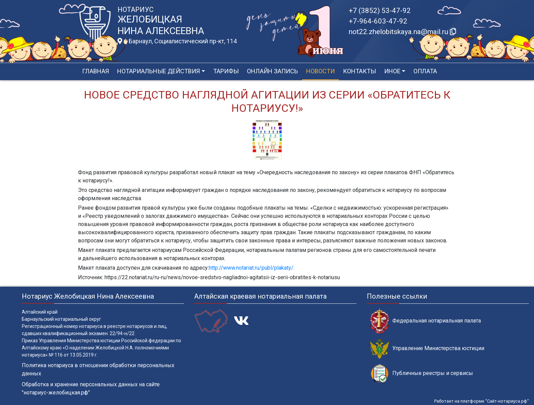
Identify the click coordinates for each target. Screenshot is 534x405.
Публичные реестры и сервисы (421, 373)
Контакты (359, 71)
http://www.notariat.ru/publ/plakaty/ (251, 268)
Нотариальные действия (158, 71)
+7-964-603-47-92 (378, 21)
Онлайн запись (272, 71)
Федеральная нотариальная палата (425, 321)
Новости (320, 71)
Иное (392, 71)
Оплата (425, 71)
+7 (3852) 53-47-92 (380, 10)
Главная (95, 71)
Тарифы (226, 71)
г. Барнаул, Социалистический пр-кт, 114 (177, 41)
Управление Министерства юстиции (427, 349)
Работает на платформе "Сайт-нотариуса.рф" (481, 401)
